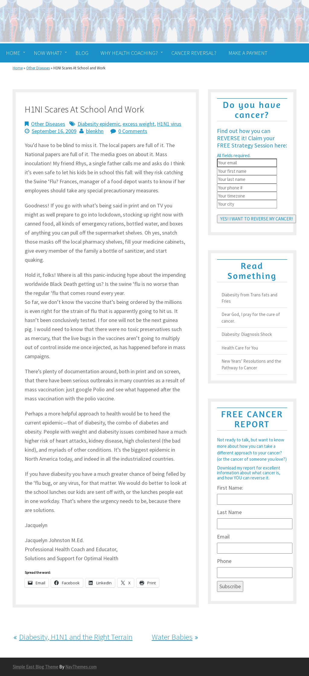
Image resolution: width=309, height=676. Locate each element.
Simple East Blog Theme (35, 667)
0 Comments (132, 131)
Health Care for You (239, 348)
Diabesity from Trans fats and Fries (249, 298)
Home (18, 68)
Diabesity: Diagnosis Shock (246, 334)
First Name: (230, 487)
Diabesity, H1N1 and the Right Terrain (75, 637)
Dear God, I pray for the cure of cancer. (250, 317)
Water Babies (172, 637)
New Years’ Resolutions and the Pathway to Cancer (251, 364)
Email (223, 536)
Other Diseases (38, 68)
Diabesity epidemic (99, 123)
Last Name (229, 512)
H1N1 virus (169, 123)
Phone (224, 561)
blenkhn (95, 131)
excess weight (138, 123)
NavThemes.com (81, 667)
